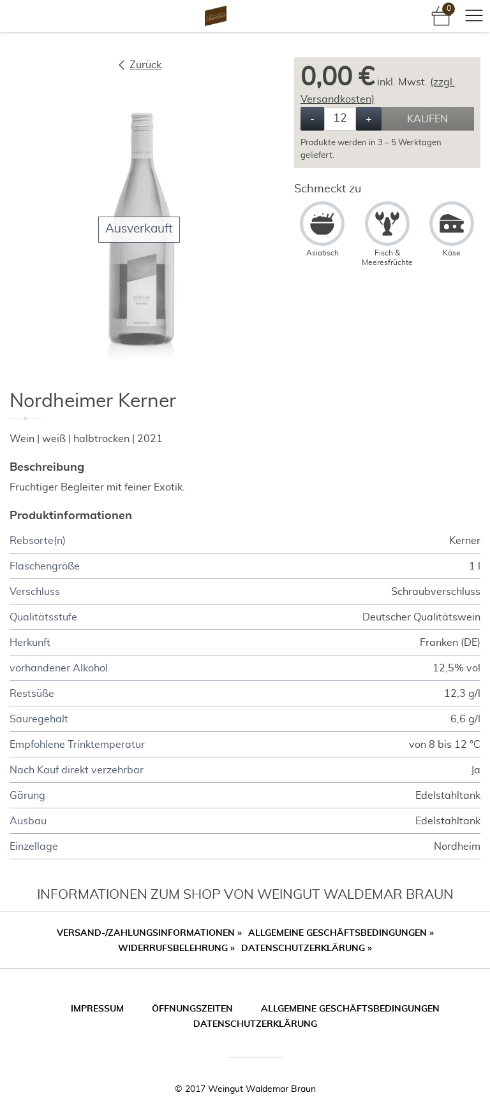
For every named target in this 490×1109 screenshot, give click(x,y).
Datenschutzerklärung (306, 948)
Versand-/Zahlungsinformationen (149, 933)
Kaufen (427, 119)
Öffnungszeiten (192, 1009)
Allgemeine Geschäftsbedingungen (341, 933)
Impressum (97, 1009)
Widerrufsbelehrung (176, 948)
